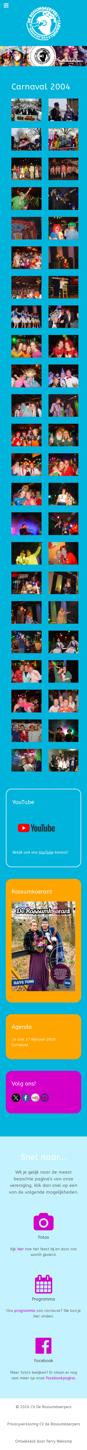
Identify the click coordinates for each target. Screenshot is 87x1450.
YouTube (45, 852)
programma (24, 1310)
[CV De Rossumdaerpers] (43, 23)
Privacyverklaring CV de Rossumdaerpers (43, 1424)
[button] (26, 110)
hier (20, 1249)
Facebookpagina (60, 1378)
